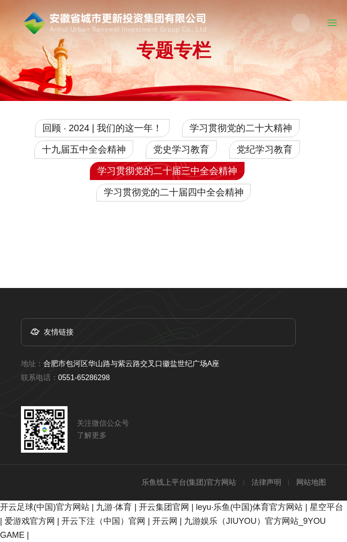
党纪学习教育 (265, 149)
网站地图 (311, 482)
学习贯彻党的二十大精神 (241, 128)
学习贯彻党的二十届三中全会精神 (167, 171)
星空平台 (326, 507)
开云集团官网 (164, 507)
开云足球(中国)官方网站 (44, 507)
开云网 (164, 521)
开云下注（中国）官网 (103, 521)
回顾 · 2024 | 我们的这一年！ (102, 128)
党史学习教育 (181, 149)
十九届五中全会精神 (84, 149)
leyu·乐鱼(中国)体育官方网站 (249, 507)
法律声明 (266, 482)
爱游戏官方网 (30, 521)
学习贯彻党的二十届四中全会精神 (174, 192)
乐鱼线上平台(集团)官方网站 (189, 482)
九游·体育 (114, 507)
